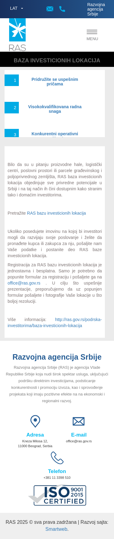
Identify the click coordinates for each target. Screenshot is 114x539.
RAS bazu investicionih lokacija (56, 213)
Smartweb (56, 529)
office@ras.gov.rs (24, 283)
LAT (14, 8)
